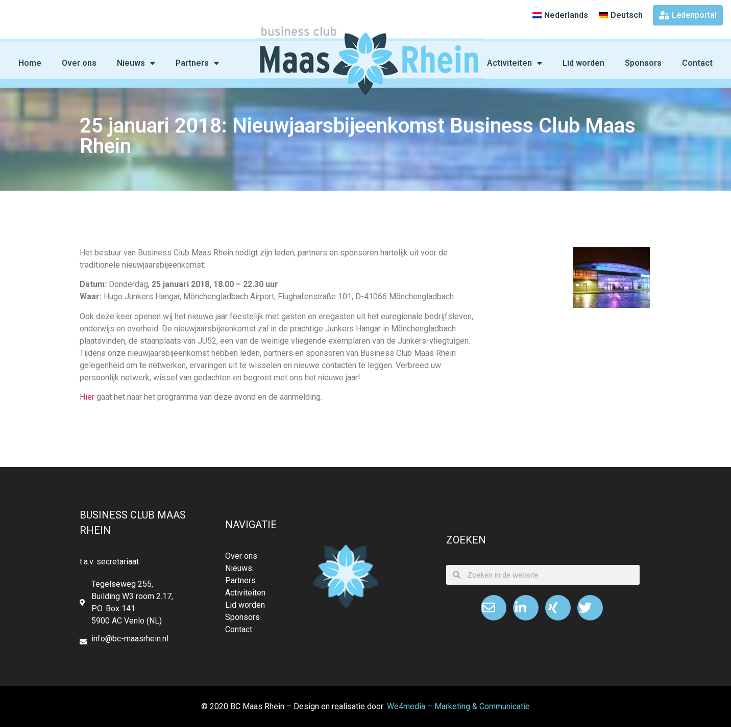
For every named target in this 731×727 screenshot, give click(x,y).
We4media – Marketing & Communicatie (458, 706)
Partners (197, 63)
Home (29, 63)
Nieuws (136, 63)
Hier (87, 397)
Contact (697, 63)
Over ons (79, 63)
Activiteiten (514, 63)
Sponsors (643, 63)
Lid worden (583, 63)
